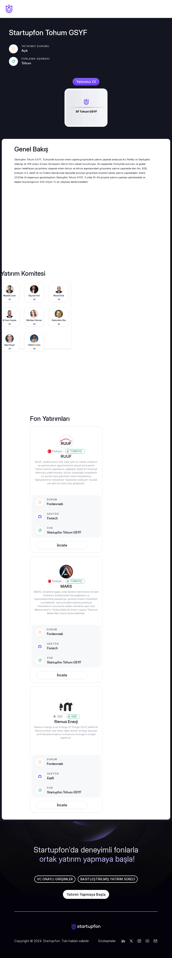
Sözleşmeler (107, 941)
